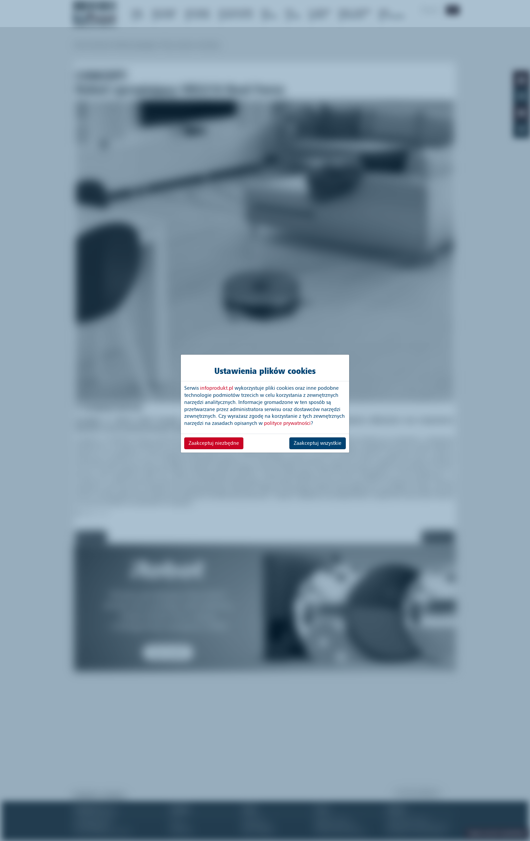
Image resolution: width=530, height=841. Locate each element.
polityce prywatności (287, 423)
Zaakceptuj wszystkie (317, 443)
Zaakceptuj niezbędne (214, 443)
